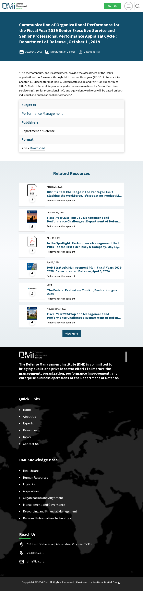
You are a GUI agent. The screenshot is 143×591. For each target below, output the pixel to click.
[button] (137, 6)
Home (27, 410)
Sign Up (112, 5)
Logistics (29, 484)
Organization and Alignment (43, 498)
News (27, 437)
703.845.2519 (35, 553)
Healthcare (31, 471)
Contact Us (31, 444)
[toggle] (128, 6)
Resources (30, 430)
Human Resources (35, 477)
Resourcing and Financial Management (50, 511)
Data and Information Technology (47, 518)
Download (37, 148)
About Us (29, 417)
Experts (28, 423)
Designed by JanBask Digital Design (98, 582)
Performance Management (42, 113)
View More (71, 333)
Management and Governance (44, 505)
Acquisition (31, 491)
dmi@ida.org (36, 561)
